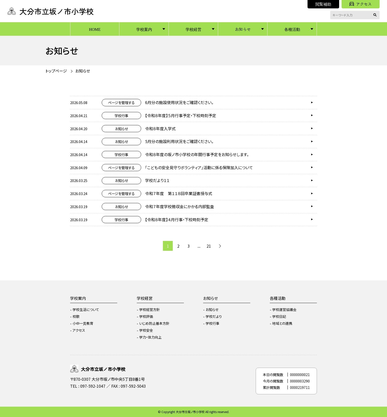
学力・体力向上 (150, 337)
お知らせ (243, 29)
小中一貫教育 (83, 323)
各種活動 (292, 29)
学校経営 (193, 29)
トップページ (56, 71)
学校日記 (279, 316)
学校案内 (144, 29)
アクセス (360, 4)
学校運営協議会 (284, 309)
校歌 (76, 316)
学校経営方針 (149, 309)
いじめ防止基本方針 (154, 323)
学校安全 (146, 330)
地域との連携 (282, 323)
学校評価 (146, 316)
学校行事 (212, 323)
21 (209, 246)
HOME (94, 29)
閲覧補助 (323, 4)
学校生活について (86, 309)
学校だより (214, 316)
